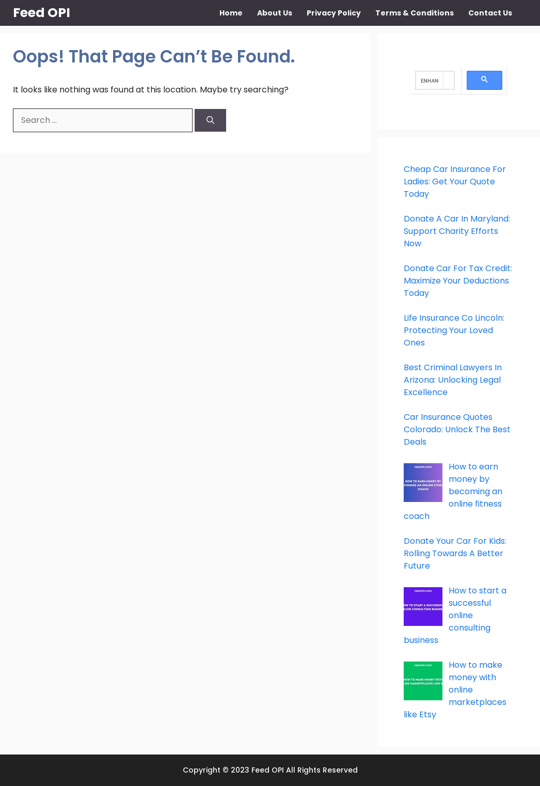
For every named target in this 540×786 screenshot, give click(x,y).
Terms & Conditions (414, 13)
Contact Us (490, 13)
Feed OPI (41, 13)
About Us (274, 13)
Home (231, 13)
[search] (429, 80)
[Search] (210, 120)
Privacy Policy (334, 13)
